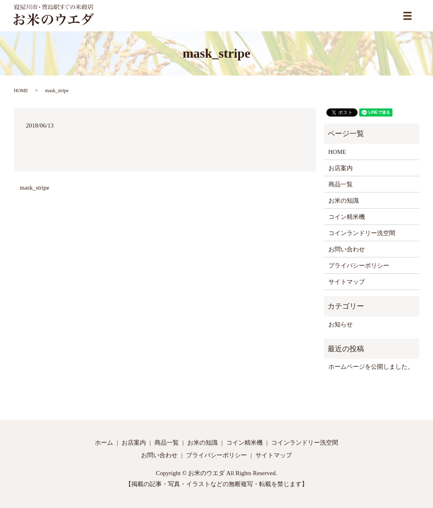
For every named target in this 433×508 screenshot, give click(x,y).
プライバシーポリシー (358, 265)
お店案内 (340, 168)
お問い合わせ (346, 249)
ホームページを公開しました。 (371, 366)
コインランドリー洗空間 (361, 233)
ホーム (104, 442)
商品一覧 (340, 184)
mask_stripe (34, 187)
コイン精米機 (346, 217)
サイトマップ (346, 282)
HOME (21, 90)
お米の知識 (343, 200)
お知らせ (340, 324)
